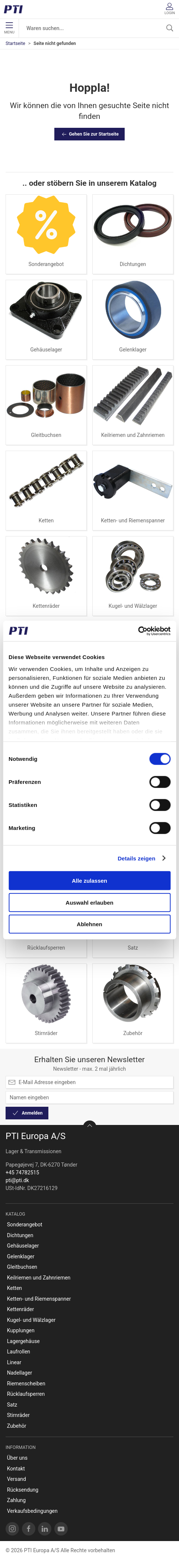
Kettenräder (46, 606)
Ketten (46, 520)
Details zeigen (136, 858)
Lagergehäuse (23, 1341)
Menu (9, 28)
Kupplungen (21, 1330)
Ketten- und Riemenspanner (133, 520)
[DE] (16, 9)
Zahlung (16, 1500)
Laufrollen (18, 1352)
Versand (16, 1479)
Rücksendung (22, 1490)
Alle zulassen (89, 881)
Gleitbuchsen (46, 435)
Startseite (15, 43)
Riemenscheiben (26, 1384)
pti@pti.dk (17, 1180)
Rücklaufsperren (46, 948)
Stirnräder (46, 1033)
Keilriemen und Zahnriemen (133, 435)
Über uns (17, 1458)
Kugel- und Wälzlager (133, 606)
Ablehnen (89, 924)
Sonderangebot (46, 264)
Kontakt (16, 1469)
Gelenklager (133, 350)
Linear (14, 1362)
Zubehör (133, 1033)
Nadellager (19, 1373)
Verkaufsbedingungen (32, 1511)
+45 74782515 (22, 1172)
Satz (133, 948)
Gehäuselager (46, 350)
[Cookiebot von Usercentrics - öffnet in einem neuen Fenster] (137, 631)
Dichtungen (133, 264)
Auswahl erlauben (89, 902)
